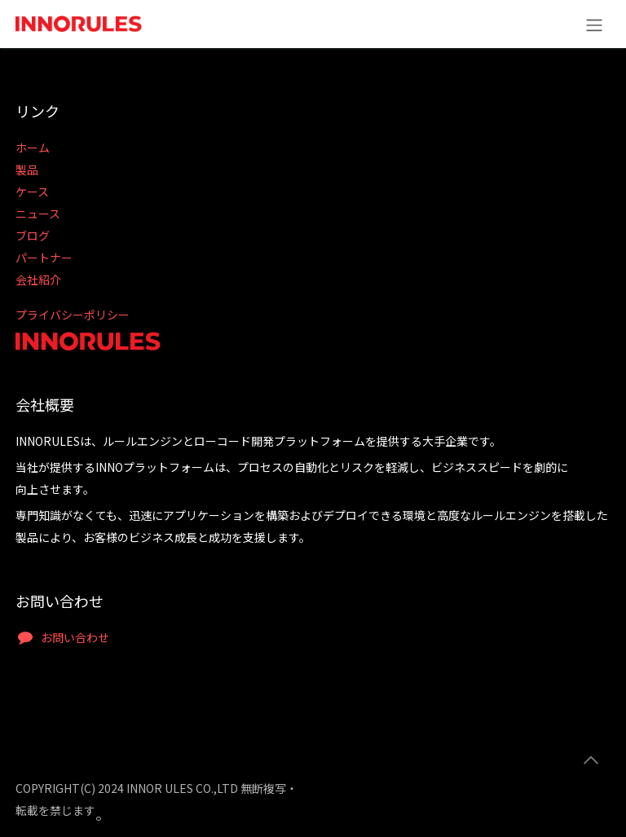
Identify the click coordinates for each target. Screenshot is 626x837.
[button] (591, 760)
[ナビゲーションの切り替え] (594, 24)
